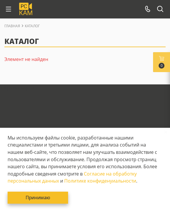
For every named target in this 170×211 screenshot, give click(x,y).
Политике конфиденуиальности (100, 181)
